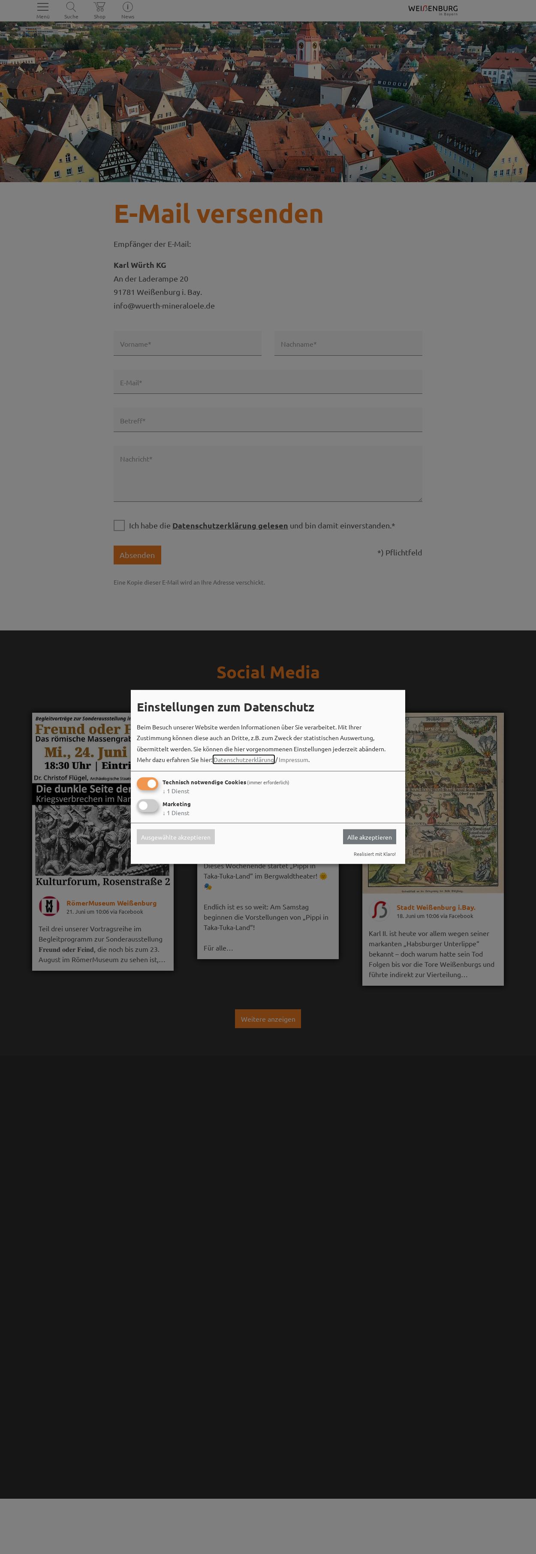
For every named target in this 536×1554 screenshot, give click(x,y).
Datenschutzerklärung (244, 759)
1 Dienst (176, 791)
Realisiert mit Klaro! (375, 853)
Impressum (293, 759)
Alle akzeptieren (369, 836)
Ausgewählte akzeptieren (176, 836)
